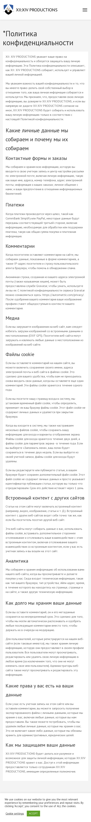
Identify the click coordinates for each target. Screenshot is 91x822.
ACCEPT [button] (33, 813)
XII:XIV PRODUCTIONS (36, 10)
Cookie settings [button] (15, 813)
